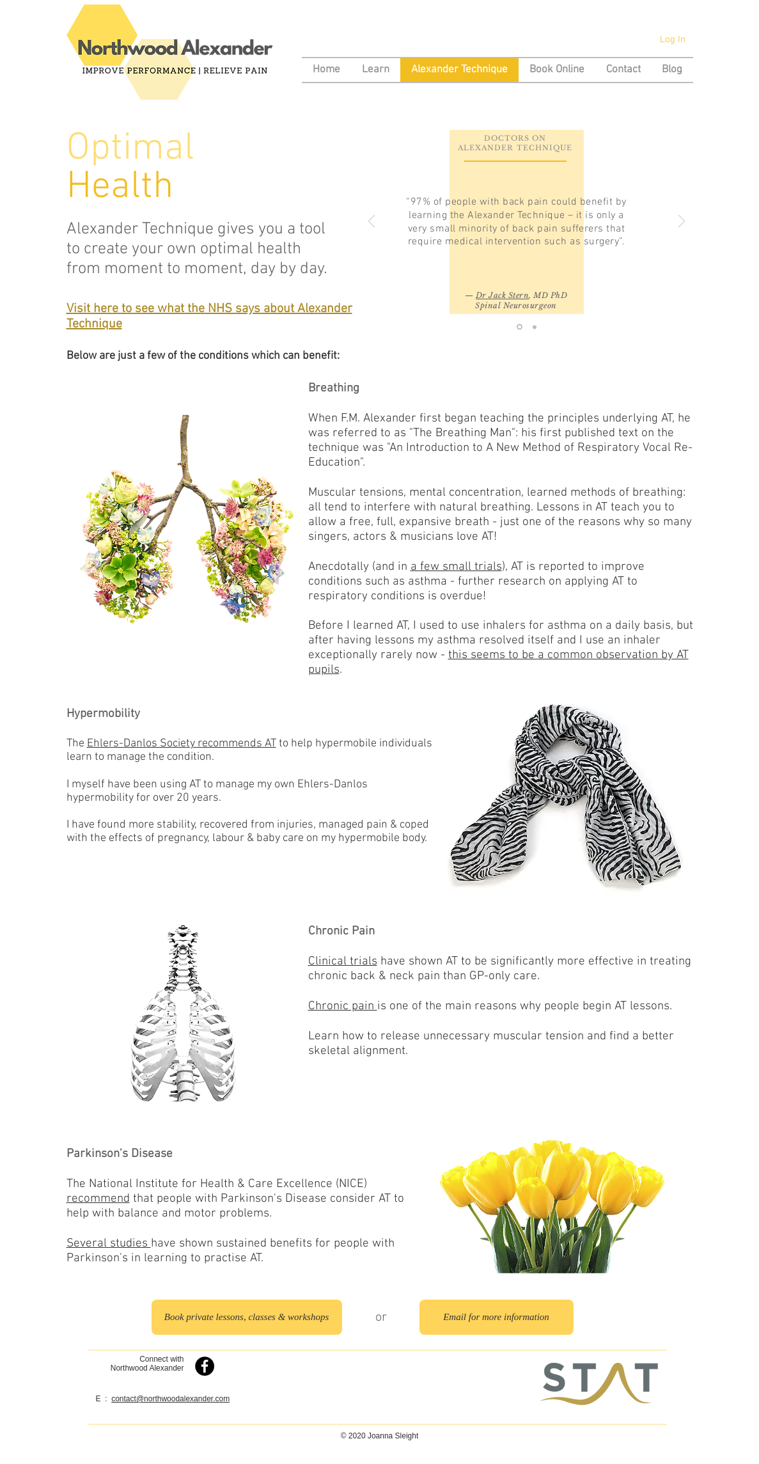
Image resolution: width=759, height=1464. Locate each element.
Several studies (109, 1243)
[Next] (681, 222)
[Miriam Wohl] (534, 327)
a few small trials (456, 567)
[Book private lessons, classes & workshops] (247, 1317)
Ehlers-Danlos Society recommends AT (181, 743)
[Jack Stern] (519, 327)
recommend (98, 1199)
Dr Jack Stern (502, 295)
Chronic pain (342, 1006)
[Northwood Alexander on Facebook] (204, 1366)
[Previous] (371, 222)
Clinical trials (342, 961)
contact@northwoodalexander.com (170, 1398)
